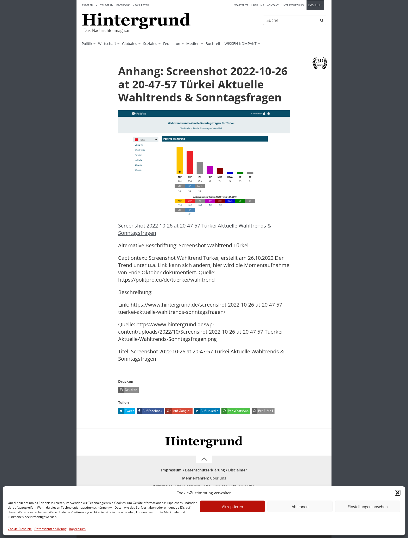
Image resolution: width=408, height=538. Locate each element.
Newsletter (140, 5)
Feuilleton (171, 43)
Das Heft (315, 5)
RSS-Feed (87, 5)
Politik (87, 43)
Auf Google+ (178, 411)
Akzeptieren (232, 506)
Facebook (123, 5)
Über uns (257, 5)
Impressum (77, 529)
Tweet (126, 411)
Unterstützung (293, 5)
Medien (193, 43)
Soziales (150, 43)
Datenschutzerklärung (50, 529)
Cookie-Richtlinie (20, 529)
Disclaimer (237, 470)
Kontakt (273, 5)
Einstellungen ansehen (368, 506)
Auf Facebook (149, 411)
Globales (129, 43)
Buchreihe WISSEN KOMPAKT (231, 43)
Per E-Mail (262, 411)
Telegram (106, 5)
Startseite (241, 5)
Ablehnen (300, 506)
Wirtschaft (107, 43)
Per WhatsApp (234, 411)
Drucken (127, 390)
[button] (397, 492)
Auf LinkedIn (206, 411)
